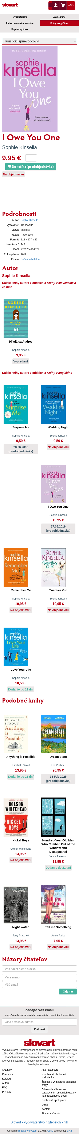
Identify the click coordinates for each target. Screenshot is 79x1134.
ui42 (69, 1130)
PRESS (6, 1092)
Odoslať (68, 991)
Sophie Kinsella (19, 147)
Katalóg (6, 1078)
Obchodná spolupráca (54, 1100)
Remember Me (21, 590)
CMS (50, 1130)
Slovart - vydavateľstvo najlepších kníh (39, 1122)
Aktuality (7, 1069)
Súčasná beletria (30, 259)
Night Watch (20, 927)
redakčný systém (27, 1130)
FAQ (4, 1087)
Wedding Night (58, 427)
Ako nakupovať (50, 1069)
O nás (45, 1104)
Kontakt (46, 1109)
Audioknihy (59, 16)
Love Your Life (21, 669)
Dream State (58, 756)
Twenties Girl (58, 590)
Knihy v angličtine (59, 23)
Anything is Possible (20, 756)
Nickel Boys (20, 840)
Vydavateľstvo (20, 16)
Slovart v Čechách (52, 1113)
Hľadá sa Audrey (20, 341)
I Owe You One (58, 506)
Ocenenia (7, 1074)
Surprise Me (20, 427)
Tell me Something (58, 927)
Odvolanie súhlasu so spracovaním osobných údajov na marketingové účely (59, 1092)
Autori (5, 1083)
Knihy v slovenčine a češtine (19, 23)
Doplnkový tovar (19, 29)
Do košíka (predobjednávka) (31, 166)
